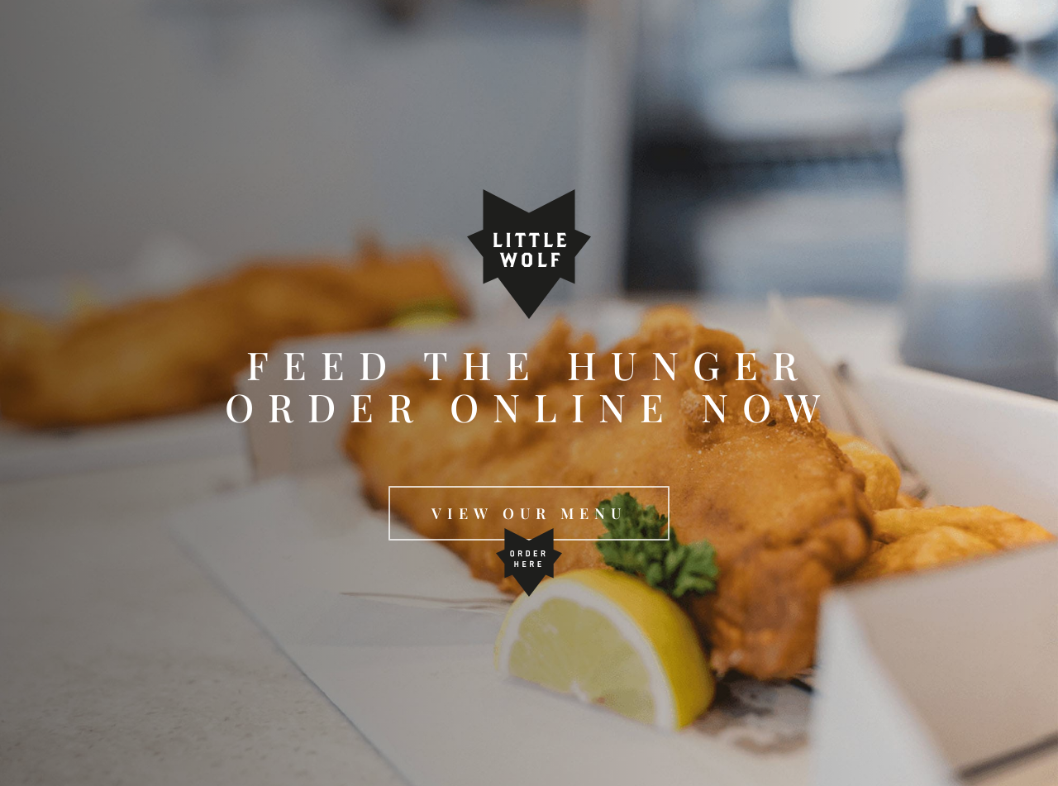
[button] (529, 513)
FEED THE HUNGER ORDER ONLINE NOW (529, 385)
